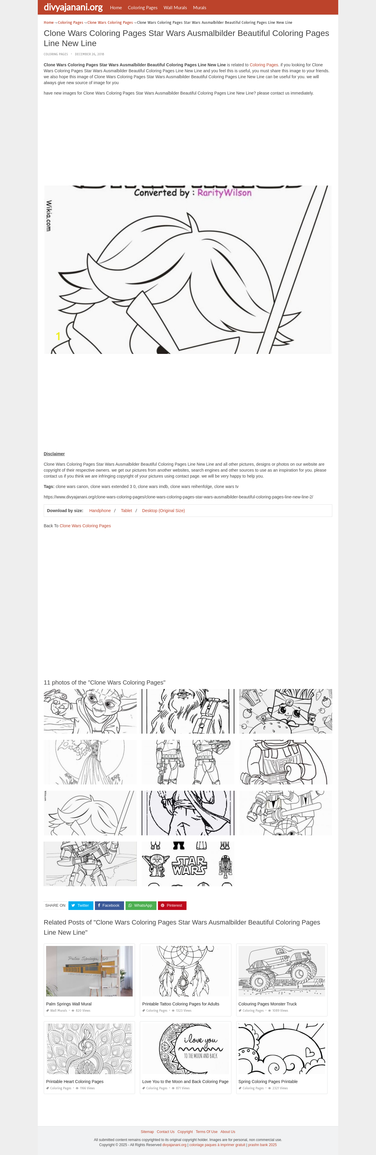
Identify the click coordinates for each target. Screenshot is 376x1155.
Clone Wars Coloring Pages (85, 525)
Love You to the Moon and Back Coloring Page (185, 1081)
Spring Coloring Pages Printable (268, 1081)
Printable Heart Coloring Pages (75, 1081)
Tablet (126, 510)
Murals (199, 7)
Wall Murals (175, 7)
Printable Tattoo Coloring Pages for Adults (180, 1004)
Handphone (100, 510)
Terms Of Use (206, 1132)
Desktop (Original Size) (163, 510)
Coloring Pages (143, 7)
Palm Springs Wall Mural (69, 1004)
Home (116, 7)
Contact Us (165, 1132)
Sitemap (147, 1132)
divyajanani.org (73, 6)
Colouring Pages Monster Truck (268, 1004)
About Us (227, 1132)
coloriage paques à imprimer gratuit (217, 1145)
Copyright (185, 1132)
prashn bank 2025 (262, 1145)
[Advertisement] (188, 142)
